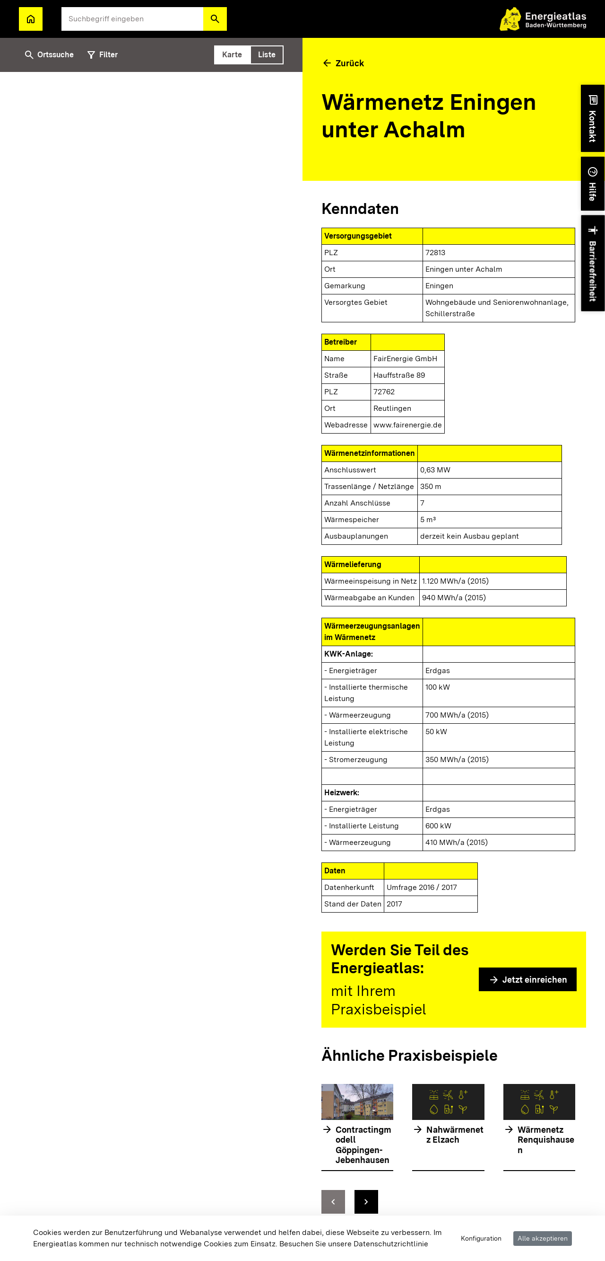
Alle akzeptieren (543, 1238)
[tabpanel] (151, 657)
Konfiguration (481, 1238)
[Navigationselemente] (448, 1202)
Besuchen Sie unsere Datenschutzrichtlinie (353, 1243)
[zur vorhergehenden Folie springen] (333, 1202)
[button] (215, 19)
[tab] (232, 54)
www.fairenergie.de (407, 424)
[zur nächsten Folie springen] (366, 1202)
